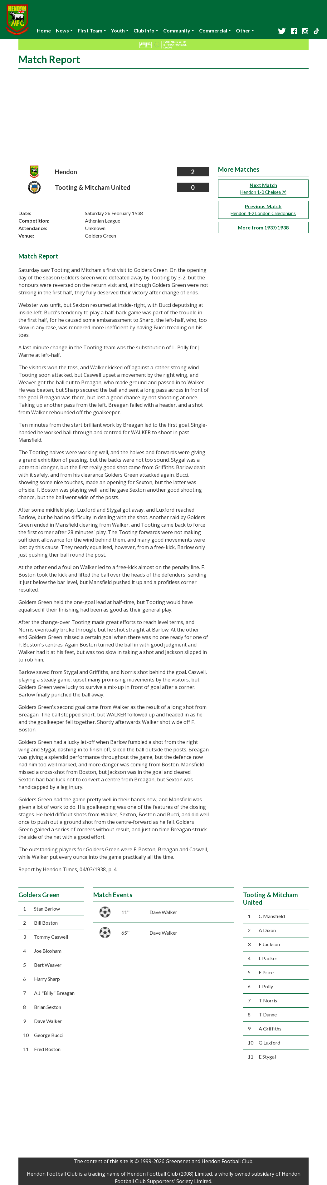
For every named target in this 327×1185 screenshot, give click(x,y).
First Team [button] (90, 30)
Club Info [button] (144, 30)
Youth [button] (118, 30)
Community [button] (176, 30)
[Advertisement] (163, 118)
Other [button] (243, 30)
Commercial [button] (213, 30)
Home (44, 30)
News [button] (62, 30)
